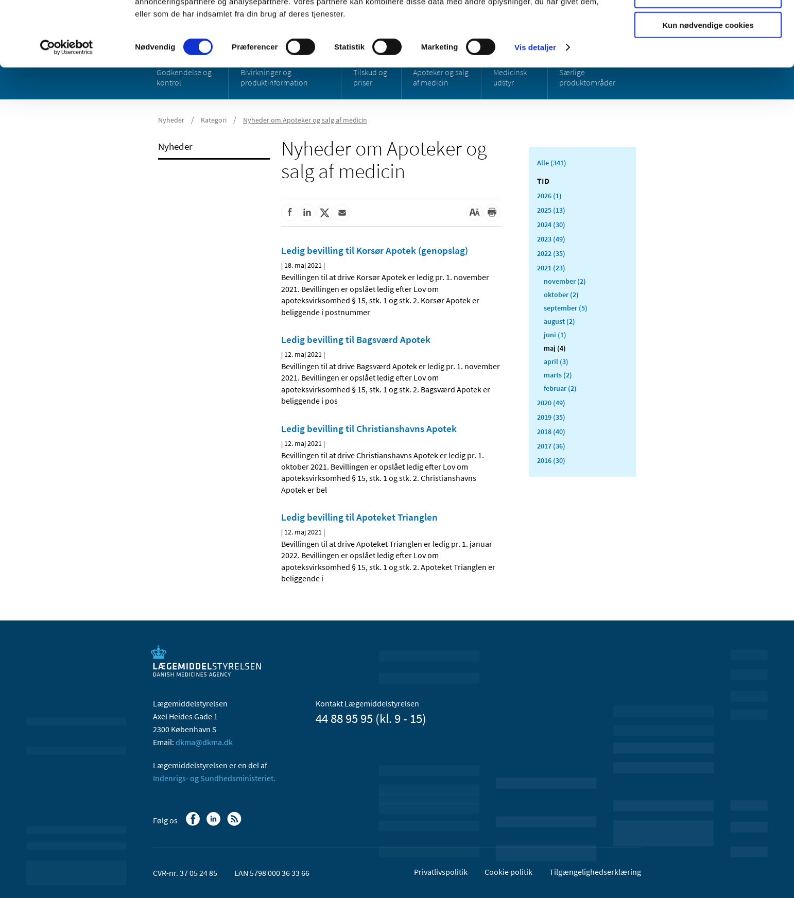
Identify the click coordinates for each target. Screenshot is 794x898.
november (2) (565, 281)
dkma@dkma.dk (204, 742)
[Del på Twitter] (324, 212)
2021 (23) (551, 267)
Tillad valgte (708, 55)
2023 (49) (551, 239)
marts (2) (558, 374)
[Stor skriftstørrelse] (474, 212)
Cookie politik (508, 872)
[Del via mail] (342, 212)
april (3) (556, 361)
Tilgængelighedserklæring (595, 872)
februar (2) (560, 388)
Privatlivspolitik (441, 872)
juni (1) (555, 334)
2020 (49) (551, 402)
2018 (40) (551, 431)
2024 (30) (551, 224)
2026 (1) (549, 195)
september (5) (566, 308)
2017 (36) (551, 446)
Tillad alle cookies (708, 25)
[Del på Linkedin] (307, 212)
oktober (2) (561, 294)
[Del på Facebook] (289, 212)
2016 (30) (551, 460)
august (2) (559, 321)
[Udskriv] (492, 212)
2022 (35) (551, 253)
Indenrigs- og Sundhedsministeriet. (214, 778)
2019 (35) (551, 417)
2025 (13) (551, 210)
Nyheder (175, 146)
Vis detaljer (535, 107)
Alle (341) (551, 162)
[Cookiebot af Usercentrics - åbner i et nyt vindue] (67, 108)
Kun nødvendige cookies (708, 85)
